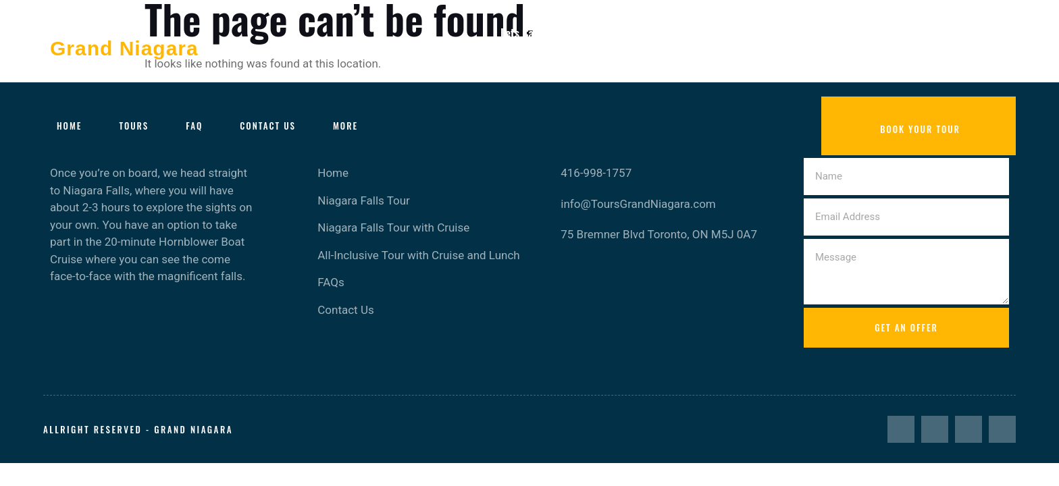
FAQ (194, 125)
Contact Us (268, 125)
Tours (134, 125)
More (345, 125)
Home (69, 125)
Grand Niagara (124, 48)
